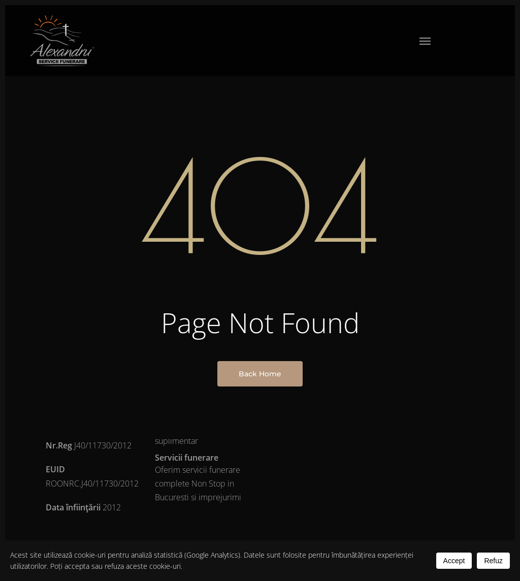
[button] (425, 40)
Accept (454, 561)
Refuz (493, 561)
